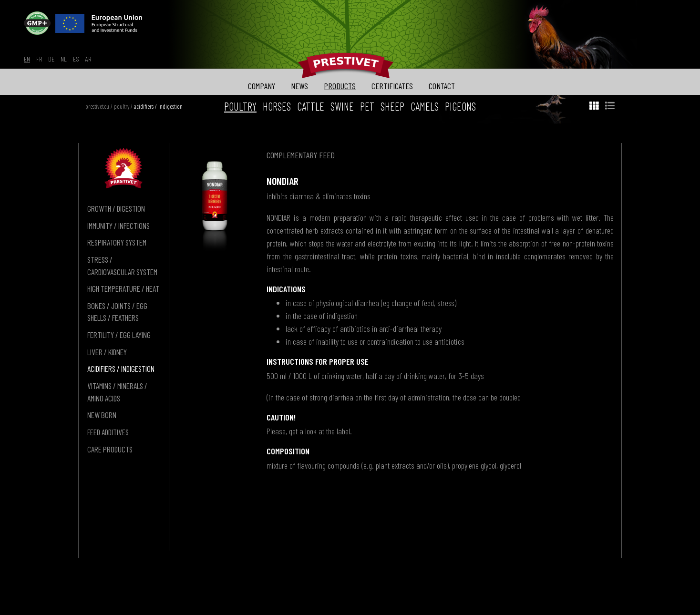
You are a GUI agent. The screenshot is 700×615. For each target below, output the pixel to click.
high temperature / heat (123, 288)
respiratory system (116, 242)
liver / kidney (107, 352)
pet (367, 106)
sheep (392, 106)
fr (39, 59)
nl (64, 59)
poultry (121, 106)
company (261, 86)
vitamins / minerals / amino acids (117, 392)
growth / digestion (116, 208)
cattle (310, 106)
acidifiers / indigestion (158, 106)
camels (425, 106)
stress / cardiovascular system (122, 266)
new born (101, 415)
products (340, 86)
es (76, 59)
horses (277, 106)
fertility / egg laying (119, 334)
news (299, 86)
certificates (392, 86)
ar (88, 59)
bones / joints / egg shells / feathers (117, 312)
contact (442, 86)
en (27, 59)
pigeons (460, 106)
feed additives (108, 432)
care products (110, 449)
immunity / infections (118, 225)
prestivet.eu (97, 106)
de (51, 59)
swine (342, 106)
